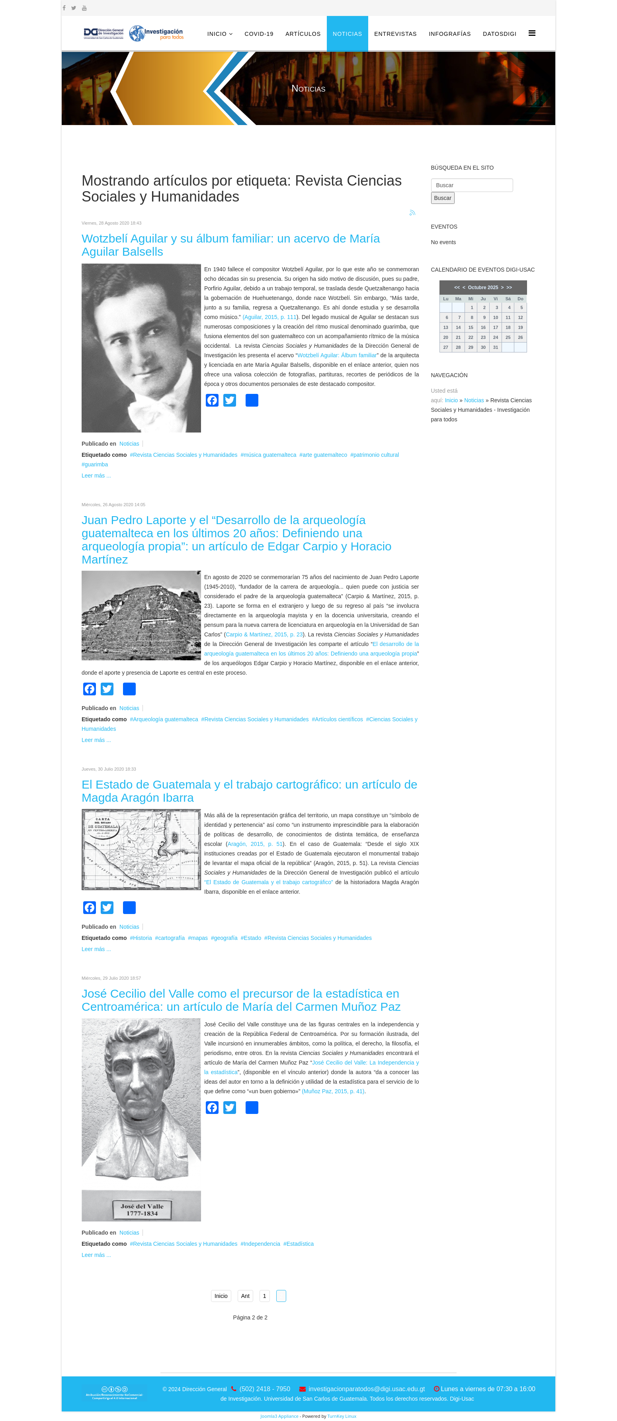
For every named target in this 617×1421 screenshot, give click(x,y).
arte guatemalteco (325, 455)
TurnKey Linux (341, 1416)
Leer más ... (96, 475)
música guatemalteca (270, 455)
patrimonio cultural (376, 455)
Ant (245, 1296)
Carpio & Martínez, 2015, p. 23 (264, 634)
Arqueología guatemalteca (165, 719)
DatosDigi (500, 34)
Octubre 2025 (483, 287)
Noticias (347, 34)
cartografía (171, 938)
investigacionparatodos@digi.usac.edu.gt (367, 1389)
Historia (142, 938)
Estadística (300, 1244)
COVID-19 (259, 34)
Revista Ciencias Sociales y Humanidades (185, 455)
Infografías (450, 34)
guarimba (96, 464)
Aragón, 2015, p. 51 (255, 844)
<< (457, 287)
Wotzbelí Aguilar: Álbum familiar (337, 355)
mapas (199, 938)
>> (509, 287)
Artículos (303, 34)
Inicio (217, 34)
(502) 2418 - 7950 (265, 1389)
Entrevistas (395, 34)
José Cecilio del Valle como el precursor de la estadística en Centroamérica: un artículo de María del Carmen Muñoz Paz (241, 1000)
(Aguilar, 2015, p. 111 (269, 317)
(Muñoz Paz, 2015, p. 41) (333, 1091)
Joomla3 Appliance (280, 1416)
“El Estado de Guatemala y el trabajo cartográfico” (268, 882)
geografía (226, 938)
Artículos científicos (339, 719)
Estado (253, 938)
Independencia (262, 1244)
